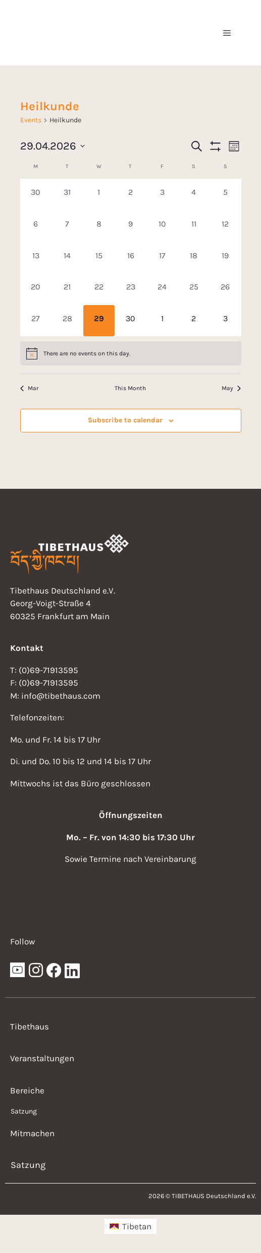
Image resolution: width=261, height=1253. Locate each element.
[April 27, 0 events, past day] (36, 321)
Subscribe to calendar (125, 420)
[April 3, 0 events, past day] (162, 194)
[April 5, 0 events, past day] (225, 194)
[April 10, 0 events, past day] (162, 226)
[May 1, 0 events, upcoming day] (162, 321)
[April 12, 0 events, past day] (225, 226)
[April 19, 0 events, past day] (225, 258)
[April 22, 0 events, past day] (99, 289)
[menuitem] (130, 1226)
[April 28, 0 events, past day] (67, 321)
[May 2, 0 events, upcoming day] (194, 321)
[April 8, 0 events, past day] (99, 226)
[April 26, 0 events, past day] (225, 289)
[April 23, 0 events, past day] (130, 289)
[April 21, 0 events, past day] (67, 289)
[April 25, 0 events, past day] (194, 289)
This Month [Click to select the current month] (130, 388)
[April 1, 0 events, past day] (99, 194)
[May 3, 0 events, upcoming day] (225, 321)
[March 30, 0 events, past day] (36, 194)
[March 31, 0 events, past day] (67, 194)
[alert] (130, 353)
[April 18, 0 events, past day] (194, 258)
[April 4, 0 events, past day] (194, 194)
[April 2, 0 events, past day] (130, 194)
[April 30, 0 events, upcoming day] (130, 321)
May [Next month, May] (231, 388)
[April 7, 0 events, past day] (67, 226)
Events (30, 120)
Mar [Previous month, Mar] (29, 388)
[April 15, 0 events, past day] (99, 258)
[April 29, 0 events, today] (99, 321)
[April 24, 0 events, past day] (162, 289)
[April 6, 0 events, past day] (36, 226)
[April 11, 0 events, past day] (194, 226)
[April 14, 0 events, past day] (67, 258)
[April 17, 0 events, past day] (162, 258)
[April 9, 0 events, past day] (130, 226)
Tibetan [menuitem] (136, 1226)
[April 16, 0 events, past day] (130, 258)
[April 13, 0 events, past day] (36, 258)
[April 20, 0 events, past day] (36, 289)
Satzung (24, 1111)
